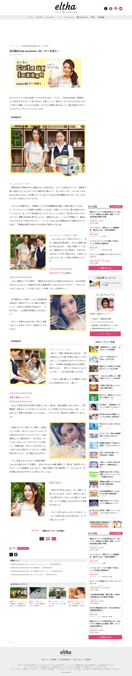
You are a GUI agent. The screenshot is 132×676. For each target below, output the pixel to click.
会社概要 (53, 659)
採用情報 (88, 659)
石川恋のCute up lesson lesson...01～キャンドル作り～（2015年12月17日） (34, 574)
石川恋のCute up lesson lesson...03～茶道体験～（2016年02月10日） (32, 568)
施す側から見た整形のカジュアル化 (105, 325)
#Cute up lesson (23, 548)
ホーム (11, 46)
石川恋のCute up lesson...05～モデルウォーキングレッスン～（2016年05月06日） (36, 564)
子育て (92, 17)
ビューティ (50, 17)
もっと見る (106, 334)
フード (59, 17)
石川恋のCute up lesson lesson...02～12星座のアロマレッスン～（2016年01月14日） (37, 571)
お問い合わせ (77, 659)
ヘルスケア (39, 17)
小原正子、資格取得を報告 (101, 319)
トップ (30, 17)
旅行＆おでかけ (82, 17)
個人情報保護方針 (65, 659)
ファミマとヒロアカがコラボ (102, 322)
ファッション (69, 17)
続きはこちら (106, 268)
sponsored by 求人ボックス (116, 271)
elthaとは (44, 659)
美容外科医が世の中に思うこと (103, 328)
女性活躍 (101, 17)
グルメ (18, 46)
